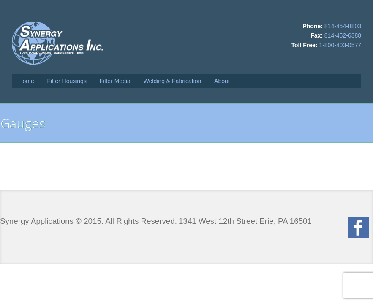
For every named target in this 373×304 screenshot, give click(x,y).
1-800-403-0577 (340, 45)
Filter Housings (67, 81)
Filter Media (115, 81)
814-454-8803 (342, 26)
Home (26, 81)
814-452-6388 (342, 35)
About (222, 81)
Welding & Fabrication (172, 81)
